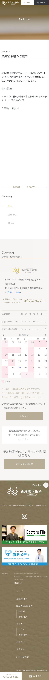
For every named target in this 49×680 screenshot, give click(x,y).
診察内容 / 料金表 (24, 606)
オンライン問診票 (24, 464)
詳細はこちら (13, 292)
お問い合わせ (24, 416)
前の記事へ (12, 187)
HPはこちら (18, 583)
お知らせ (20, 642)
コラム (19, 624)
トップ (19, 591)
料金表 (22, 611)
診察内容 (23, 617)
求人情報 (20, 649)
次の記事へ (37, 187)
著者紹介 (23, 634)
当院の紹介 (21, 599)
